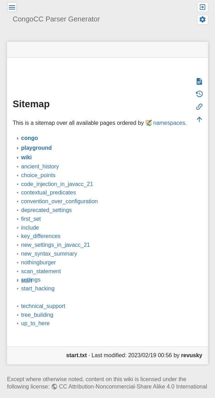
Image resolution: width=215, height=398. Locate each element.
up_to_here (35, 313)
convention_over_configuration (59, 191)
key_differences (41, 226)
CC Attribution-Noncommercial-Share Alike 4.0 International (133, 376)
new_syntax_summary (49, 243)
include (30, 217)
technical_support (43, 296)
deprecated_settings (46, 200)
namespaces (169, 113)
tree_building (37, 305)
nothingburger (38, 252)
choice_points (38, 165)
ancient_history (40, 156)
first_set (31, 209)
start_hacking (38, 278)
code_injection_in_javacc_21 (57, 174)
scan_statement (41, 261)
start (26, 271)
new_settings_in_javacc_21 (55, 235)
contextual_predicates (48, 182)
